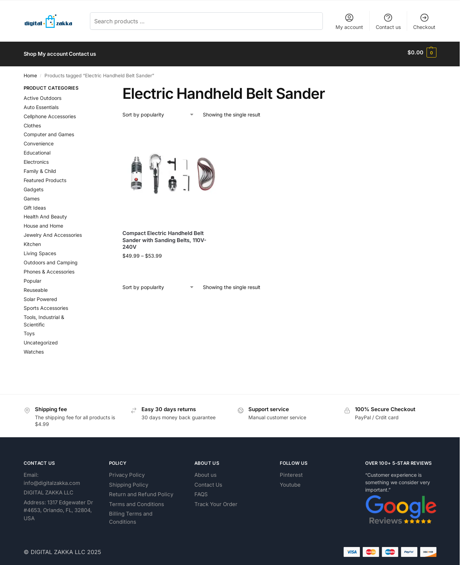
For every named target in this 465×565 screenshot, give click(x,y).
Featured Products (45, 177)
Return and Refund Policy (141, 491)
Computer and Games (49, 131)
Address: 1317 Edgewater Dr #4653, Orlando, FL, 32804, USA (58, 507)
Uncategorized (41, 340)
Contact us (388, 21)
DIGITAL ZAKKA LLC (48, 489)
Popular (32, 278)
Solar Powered (40, 296)
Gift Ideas (35, 205)
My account (349, 21)
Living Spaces (40, 250)
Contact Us (208, 481)
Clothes (32, 122)
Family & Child (40, 168)
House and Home (43, 223)
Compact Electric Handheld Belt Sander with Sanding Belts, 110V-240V (164, 237)
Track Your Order (215, 501)
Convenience (39, 141)
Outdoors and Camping (51, 259)
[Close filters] (95, 86)
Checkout (424, 21)
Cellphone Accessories (50, 113)
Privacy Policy (127, 471)
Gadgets (33, 186)
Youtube (290, 481)
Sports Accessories (46, 305)
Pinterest (291, 471)
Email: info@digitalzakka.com (52, 475)
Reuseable (36, 287)
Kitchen (32, 241)
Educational (37, 150)
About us (205, 471)
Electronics (36, 159)
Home (30, 72)
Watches (34, 349)
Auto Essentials (41, 104)
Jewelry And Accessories (53, 232)
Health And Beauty (45, 214)
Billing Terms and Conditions (130, 514)
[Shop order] (158, 111)
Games (32, 195)
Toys (29, 330)
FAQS (201, 491)
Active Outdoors (42, 95)
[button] (421, 52)
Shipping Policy (128, 481)
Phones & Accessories (49, 268)
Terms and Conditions (136, 501)
